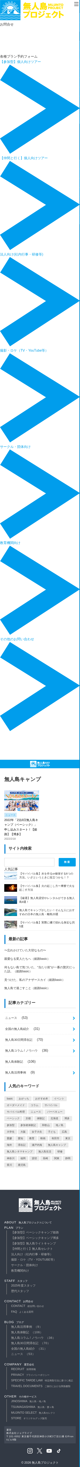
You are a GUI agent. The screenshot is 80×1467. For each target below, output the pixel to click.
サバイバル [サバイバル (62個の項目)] (51, 1105)
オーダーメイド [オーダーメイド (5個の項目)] (16, 1105)
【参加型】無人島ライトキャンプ (33, 1243)
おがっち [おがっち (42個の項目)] (24, 1098)
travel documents (40, 1386)
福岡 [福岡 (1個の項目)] (23, 1158)
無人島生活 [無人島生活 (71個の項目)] (44, 1151)
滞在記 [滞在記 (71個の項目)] (22, 1144)
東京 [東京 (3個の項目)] (67, 1138)
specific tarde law (42, 1380)
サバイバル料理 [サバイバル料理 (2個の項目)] (16, 1111)
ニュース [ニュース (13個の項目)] (36, 1111)
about (28, 1222)
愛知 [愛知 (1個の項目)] (20, 1138)
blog (14, 1322)
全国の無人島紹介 (17, 1029)
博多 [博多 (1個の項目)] (67, 1118)
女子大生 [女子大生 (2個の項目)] (37, 1131)
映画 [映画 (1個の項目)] (42, 1138)
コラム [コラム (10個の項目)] (34, 1105)
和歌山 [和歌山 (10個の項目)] (46, 1125)
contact (18, 1301)
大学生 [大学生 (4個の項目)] (11, 1131)
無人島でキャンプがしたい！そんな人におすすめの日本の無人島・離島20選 (47, 912)
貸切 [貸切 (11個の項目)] (34, 1158)
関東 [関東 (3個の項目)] (56, 1158)
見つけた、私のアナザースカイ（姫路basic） (34, 979)
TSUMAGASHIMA (32, 1407)
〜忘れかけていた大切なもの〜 (25, 950)
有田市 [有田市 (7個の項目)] (55, 1138)
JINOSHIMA (28, 1401)
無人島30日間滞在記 (18, 1039)
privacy (30, 1374)
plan (13, 1227)
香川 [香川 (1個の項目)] (9, 1164)
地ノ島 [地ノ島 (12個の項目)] (59, 1125)
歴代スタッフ (20, 1291)
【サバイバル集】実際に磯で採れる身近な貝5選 (47, 924)
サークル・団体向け (24, 1265)
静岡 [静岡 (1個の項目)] (67, 1158)
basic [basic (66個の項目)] (10, 1098)
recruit (23, 1369)
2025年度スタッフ (23, 1285)
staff (16, 1280)
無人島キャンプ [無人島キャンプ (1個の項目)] (57, 1144)
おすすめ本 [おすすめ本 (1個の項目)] (41, 1098)
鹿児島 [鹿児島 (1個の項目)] (22, 1164)
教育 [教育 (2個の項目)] (31, 1138)
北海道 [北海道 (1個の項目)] (54, 1118)
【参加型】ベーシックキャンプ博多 (35, 1238)
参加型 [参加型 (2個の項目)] (11, 1125)
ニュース (10, 815)
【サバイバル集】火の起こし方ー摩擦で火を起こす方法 (47, 887)
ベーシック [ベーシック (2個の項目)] (13, 1118)
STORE (29, 1418)
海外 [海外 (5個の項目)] (9, 1144)
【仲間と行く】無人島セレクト (32, 1248)
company (19, 1364)
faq (22, 1311)
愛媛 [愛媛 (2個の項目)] (9, 1138)
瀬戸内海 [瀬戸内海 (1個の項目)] (37, 1144)
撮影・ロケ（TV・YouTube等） (33, 1259)
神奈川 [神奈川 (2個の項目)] (11, 1158)
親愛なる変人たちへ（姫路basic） (27, 958)
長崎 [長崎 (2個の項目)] (45, 1158)
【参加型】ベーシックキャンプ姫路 (35, 1232)
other (20, 1396)
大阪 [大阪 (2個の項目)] (23, 1131)
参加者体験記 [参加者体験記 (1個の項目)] (28, 1125)
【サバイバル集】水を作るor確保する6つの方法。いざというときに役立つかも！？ (46, 875)
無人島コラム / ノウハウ (21, 1050)
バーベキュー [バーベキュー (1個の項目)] (55, 1111)
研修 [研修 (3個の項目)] (60, 1151)
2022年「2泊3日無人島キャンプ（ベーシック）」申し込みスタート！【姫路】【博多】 (21, 827)
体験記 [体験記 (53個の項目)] (41, 1118)
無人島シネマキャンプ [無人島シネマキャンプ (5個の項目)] (19, 1151)
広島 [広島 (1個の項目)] (64, 1131)
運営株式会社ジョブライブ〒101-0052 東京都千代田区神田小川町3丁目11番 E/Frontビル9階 (40, 1435)
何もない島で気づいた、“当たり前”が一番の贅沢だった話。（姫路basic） (39, 969)
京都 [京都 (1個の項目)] (28, 1118)
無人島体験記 (14, 1061)
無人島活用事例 (15, 1072)
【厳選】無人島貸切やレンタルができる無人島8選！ (47, 899)
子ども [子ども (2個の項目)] (52, 1131)
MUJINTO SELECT (33, 1412)
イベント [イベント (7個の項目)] (59, 1098)
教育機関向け (20, 1270)
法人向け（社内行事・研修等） (32, 1254)
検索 (67, 862)
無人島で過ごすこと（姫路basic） (27, 988)
